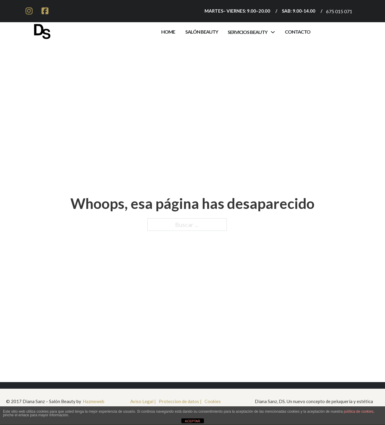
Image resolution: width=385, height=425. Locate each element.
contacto (297, 32)
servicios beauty (247, 32)
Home (168, 32)
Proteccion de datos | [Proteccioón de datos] (180, 401)
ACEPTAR (192, 421)
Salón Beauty (201, 32)
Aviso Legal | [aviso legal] (143, 401)
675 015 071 (339, 11)
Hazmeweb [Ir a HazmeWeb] (93, 401)
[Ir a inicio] (42, 30)
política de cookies (359, 411)
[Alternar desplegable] (272, 32)
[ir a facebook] (45, 11)
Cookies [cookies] (213, 401)
